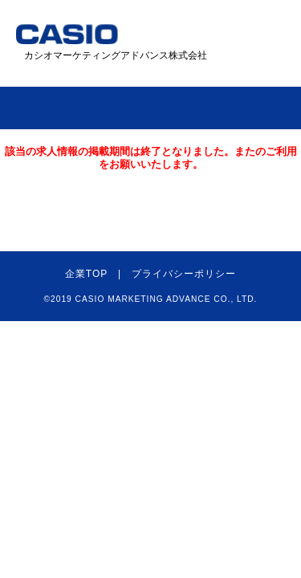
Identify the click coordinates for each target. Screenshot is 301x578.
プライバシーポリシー (184, 273)
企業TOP (86, 273)
